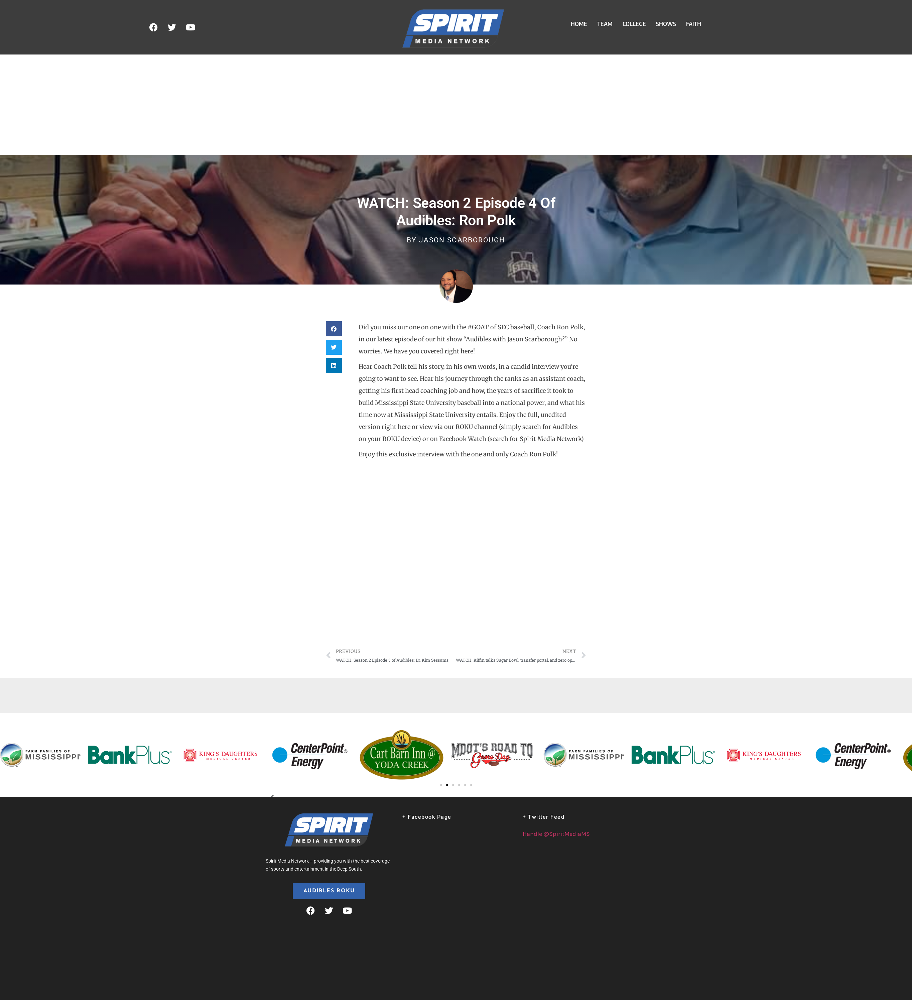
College (634, 23)
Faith (693, 23)
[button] (334, 328)
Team (605, 23)
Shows (666, 23)
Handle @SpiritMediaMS (556, 834)
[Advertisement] (456, 104)
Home (579, 23)
